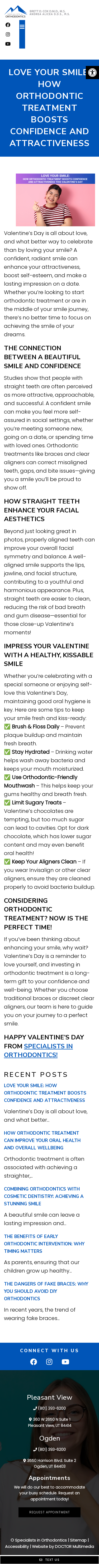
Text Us (49, 1560)
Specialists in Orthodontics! (38, 1050)
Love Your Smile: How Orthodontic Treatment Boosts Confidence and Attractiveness (45, 1093)
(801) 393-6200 (52, 1408)
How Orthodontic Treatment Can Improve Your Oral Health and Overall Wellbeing (42, 1140)
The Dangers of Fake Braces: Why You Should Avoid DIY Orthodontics (46, 1291)
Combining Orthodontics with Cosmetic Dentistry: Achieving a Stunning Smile (44, 1196)
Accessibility (17, 1546)
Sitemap (78, 1540)
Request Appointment (49, 1512)
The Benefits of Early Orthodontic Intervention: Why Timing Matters (44, 1244)
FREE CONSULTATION (49, 52)
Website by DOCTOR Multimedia (63, 1546)
